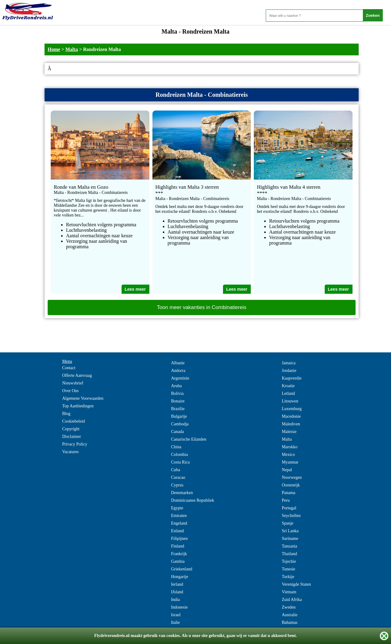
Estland (177, 531)
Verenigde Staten (296, 584)
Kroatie (288, 386)
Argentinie (180, 378)
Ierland (177, 584)
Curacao (178, 477)
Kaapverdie (291, 378)
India (175, 599)
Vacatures (70, 451)
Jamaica (288, 363)
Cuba (175, 470)
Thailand (289, 553)
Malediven (291, 424)
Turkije (288, 576)
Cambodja (180, 424)
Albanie (178, 363)
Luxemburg (291, 408)
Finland (177, 546)
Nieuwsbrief (72, 383)
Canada (177, 431)
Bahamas (289, 622)
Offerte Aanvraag (77, 375)
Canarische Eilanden (188, 439)
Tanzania (289, 546)
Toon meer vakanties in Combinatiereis (202, 307)
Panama (288, 492)
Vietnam (289, 592)
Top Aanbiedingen (77, 406)
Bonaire (178, 401)
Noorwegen (291, 477)
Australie (289, 615)
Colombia (179, 454)
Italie (175, 622)
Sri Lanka (290, 531)
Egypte (177, 508)
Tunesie (288, 569)
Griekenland (181, 569)
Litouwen (290, 401)
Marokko (289, 447)
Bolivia (177, 393)
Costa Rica (180, 462)
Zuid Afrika (292, 599)
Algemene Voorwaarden (82, 398)
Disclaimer (71, 436)
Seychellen (291, 515)
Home (54, 49)
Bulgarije (179, 416)
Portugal (289, 508)
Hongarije (179, 576)
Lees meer (135, 289)
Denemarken (182, 492)
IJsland (177, 592)
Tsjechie (289, 561)
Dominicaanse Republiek (192, 500)
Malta (71, 49)
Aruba (176, 386)
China (176, 447)
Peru (286, 500)
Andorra (178, 370)
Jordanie (289, 370)
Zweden (288, 607)
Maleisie (289, 431)
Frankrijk (179, 553)
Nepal (287, 470)
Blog (66, 413)
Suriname (290, 538)
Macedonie (291, 416)
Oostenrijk (291, 485)
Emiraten (179, 515)
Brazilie (178, 408)
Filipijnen (179, 538)
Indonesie (179, 607)
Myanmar (290, 462)
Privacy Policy (74, 444)
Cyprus (177, 485)
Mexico (288, 454)
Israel (176, 615)
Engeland (179, 523)
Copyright (70, 429)
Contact (68, 368)
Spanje (287, 523)
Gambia (178, 561)
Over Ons (70, 390)
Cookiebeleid (73, 421)
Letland (288, 393)
